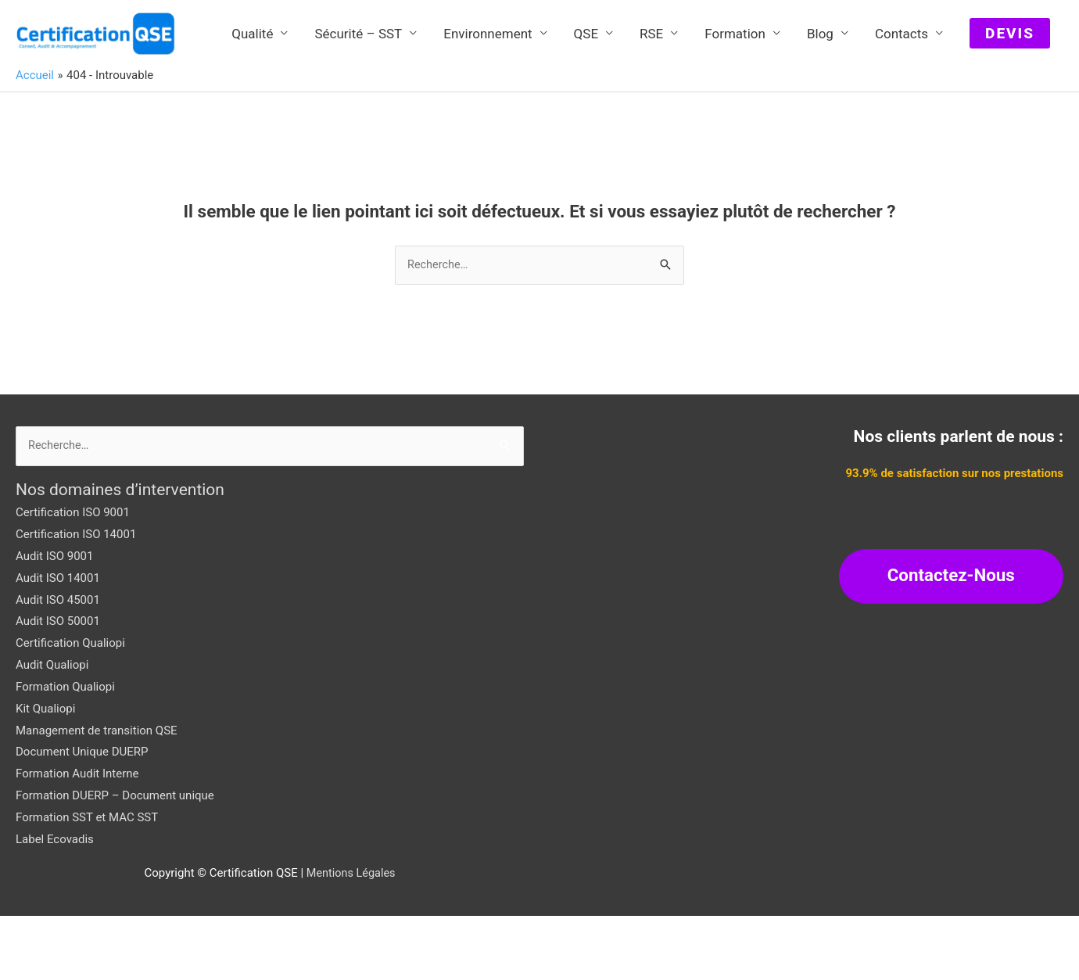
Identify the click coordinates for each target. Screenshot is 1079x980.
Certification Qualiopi (70, 707)
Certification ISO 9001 (73, 576)
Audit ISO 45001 (58, 664)
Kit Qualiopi (45, 773)
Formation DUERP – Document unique (115, 860)
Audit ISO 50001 (58, 686)
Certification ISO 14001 (76, 598)
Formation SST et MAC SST (87, 881)
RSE (651, 103)
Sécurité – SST (358, 103)
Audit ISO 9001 (54, 620)
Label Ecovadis (55, 903)
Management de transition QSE (96, 795)
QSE (586, 103)
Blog (820, 103)
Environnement (487, 103)
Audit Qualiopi (52, 729)
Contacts (901, 103)
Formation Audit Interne (77, 838)
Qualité (252, 103)
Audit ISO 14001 (58, 642)
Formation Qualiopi (65, 751)
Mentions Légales (351, 937)
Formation (734, 103)
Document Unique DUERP (82, 816)
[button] (1010, 103)
